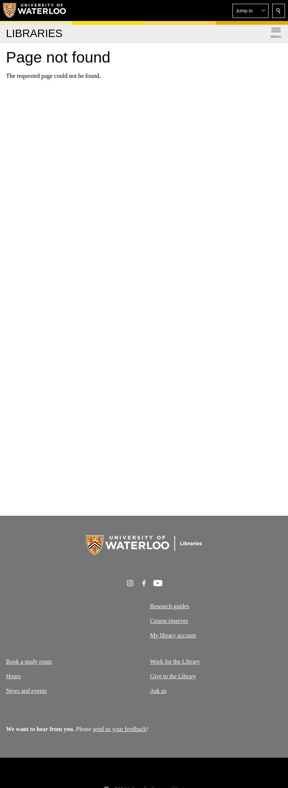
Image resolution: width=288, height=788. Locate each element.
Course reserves (169, 620)
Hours (13, 676)
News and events (26, 691)
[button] (250, 11)
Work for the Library (175, 661)
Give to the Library (173, 676)
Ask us (158, 691)
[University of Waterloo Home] (35, 10)
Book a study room (29, 661)
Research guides (169, 606)
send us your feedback (119, 729)
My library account (173, 635)
